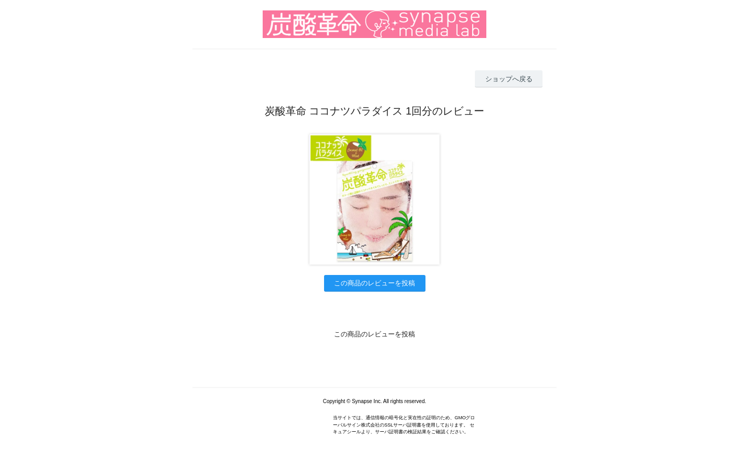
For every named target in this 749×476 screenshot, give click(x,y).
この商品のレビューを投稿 (374, 283)
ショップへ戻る (509, 79)
